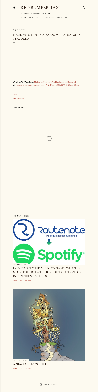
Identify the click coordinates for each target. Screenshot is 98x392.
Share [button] (15, 95)
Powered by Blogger (49, 384)
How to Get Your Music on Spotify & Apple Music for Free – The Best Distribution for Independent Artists (47, 272)
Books (31, 18)
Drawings (49, 18)
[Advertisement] (49, 191)
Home (23, 18)
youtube (21, 98)
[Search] (83, 7)
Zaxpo (39, 18)
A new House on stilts (30, 364)
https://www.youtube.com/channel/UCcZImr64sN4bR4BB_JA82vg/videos (47, 85)
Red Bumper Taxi (40, 7)
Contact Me (62, 18)
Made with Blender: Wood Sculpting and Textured (55, 82)
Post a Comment (25, 281)
